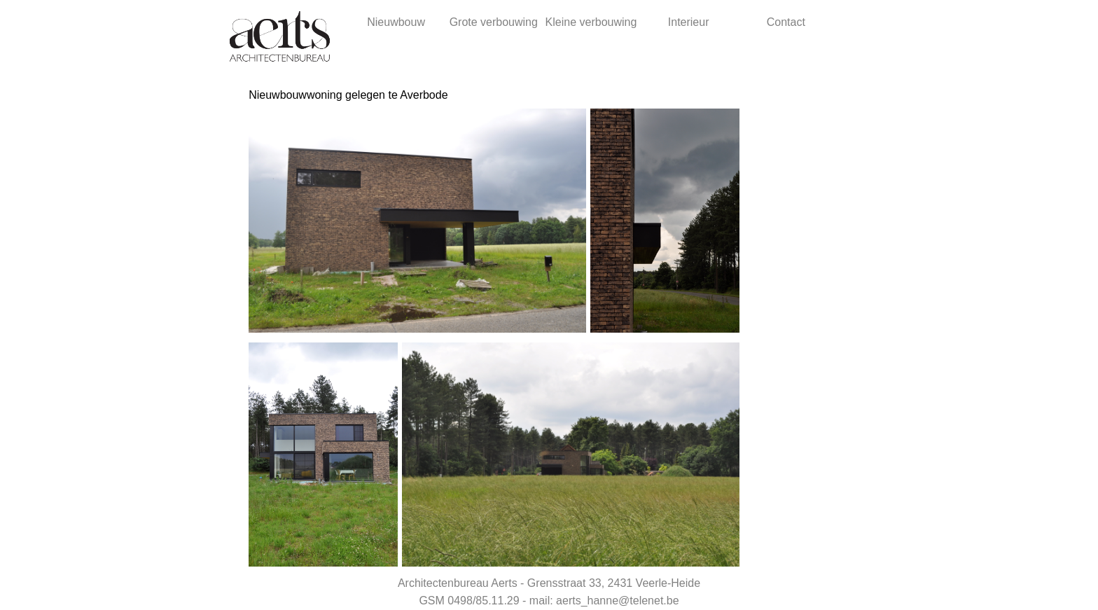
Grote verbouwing (494, 22)
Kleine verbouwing (591, 22)
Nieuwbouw (396, 22)
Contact (786, 22)
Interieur (688, 22)
